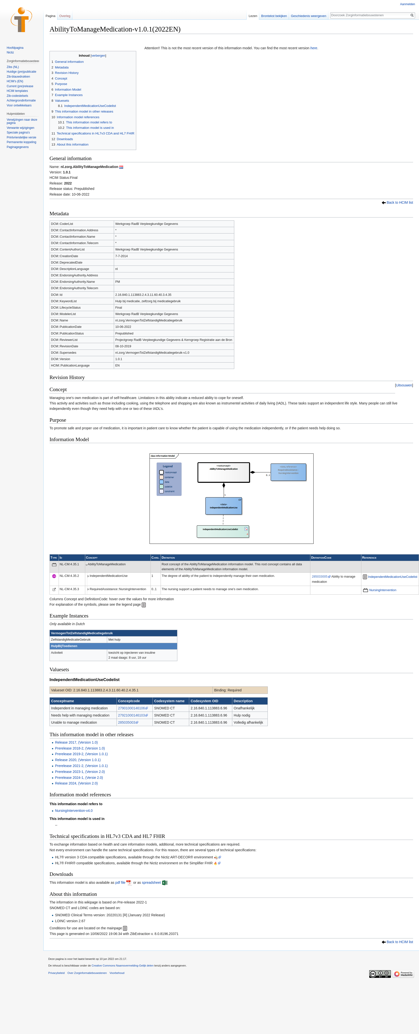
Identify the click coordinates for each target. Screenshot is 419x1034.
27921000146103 (131, 715)
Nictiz (10, 52)
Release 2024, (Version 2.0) (76, 783)
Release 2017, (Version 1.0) (76, 742)
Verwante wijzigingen (20, 128)
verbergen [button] (98, 55)
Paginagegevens (18, 147)
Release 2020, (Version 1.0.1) (78, 760)
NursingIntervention (382, 590)
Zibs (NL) (13, 67)
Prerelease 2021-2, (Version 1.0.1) (81, 766)
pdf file (120, 882)
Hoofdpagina (15, 48)
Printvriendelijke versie (21, 137)
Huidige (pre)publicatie (21, 71)
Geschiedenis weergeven (308, 16)
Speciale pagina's (18, 132)
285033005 (319, 576)
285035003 (126, 722)
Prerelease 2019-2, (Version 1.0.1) (81, 754)
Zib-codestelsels (17, 96)
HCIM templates (17, 91)
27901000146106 (131, 708)
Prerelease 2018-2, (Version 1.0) (80, 748)
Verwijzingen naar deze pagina (22, 121)
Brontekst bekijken (274, 16)
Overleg (64, 16)
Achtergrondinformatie (21, 100)
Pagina (50, 16)
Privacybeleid (56, 972)
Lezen (253, 16)
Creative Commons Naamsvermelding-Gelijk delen (122, 965)
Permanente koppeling (21, 142)
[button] (404, 385)
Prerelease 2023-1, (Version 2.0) (80, 772)
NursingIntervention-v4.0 (74, 811)
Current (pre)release (20, 86)
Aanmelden (407, 4)
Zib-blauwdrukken (18, 76)
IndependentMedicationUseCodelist (392, 577)
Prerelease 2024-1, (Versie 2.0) (79, 778)
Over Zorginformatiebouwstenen (87, 972)
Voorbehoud (117, 972)
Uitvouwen (404, 385)
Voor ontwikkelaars (19, 105)
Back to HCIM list (400, 202)
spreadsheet (151, 882)
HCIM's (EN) (15, 81)
